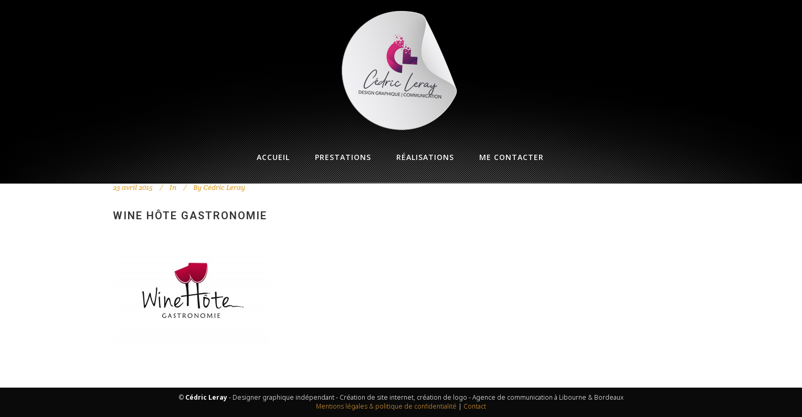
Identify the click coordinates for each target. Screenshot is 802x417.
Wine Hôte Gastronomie (190, 215)
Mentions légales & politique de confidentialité (386, 406)
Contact (474, 406)
